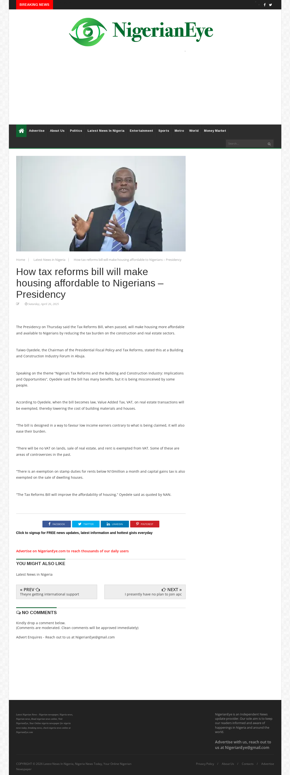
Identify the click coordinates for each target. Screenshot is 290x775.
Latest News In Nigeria (106, 130)
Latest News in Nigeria (50, 259)
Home (21, 259)
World (194, 130)
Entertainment (141, 130)
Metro (179, 130)
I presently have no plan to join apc (153, 594)
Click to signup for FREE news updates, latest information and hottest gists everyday (84, 533)
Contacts (248, 764)
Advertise (37, 130)
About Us (57, 130)
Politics (76, 130)
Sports (163, 130)
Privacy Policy (205, 764)
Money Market (215, 130)
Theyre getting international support (49, 594)
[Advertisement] (145, 91)
